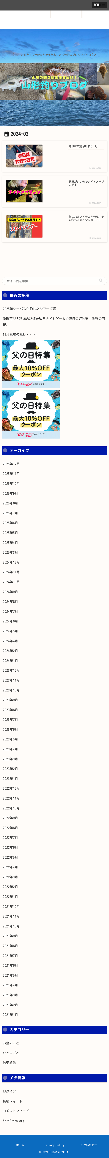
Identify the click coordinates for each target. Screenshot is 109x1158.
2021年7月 (10, 955)
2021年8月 (10, 946)
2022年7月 (10, 837)
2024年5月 (10, 631)
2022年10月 (11, 808)
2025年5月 (10, 533)
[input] (54, 281)
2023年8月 (10, 710)
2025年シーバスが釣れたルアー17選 (29, 309)
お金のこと (11, 1043)
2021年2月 (10, 1005)
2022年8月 (10, 828)
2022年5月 (10, 857)
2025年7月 (10, 513)
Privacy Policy (54, 1145)
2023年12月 (11, 670)
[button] (100, 281)
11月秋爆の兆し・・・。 (21, 334)
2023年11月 (11, 680)
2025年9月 (10, 493)
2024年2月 (10, 651)
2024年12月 (11, 562)
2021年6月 (10, 965)
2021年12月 (11, 906)
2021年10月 (11, 926)
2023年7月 (10, 719)
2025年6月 (10, 523)
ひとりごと (11, 1053)
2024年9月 (10, 591)
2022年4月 (10, 867)
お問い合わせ (89, 1145)
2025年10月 (11, 483)
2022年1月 (10, 896)
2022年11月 (11, 798)
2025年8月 (10, 503)
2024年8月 (10, 601)
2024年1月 (10, 660)
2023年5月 (10, 739)
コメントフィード (16, 1111)
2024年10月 (11, 582)
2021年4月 (10, 985)
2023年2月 (10, 769)
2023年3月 (10, 759)
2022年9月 (10, 818)
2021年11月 (11, 916)
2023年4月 (10, 749)
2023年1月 (10, 778)
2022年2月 (10, 887)
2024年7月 (10, 611)
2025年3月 (10, 552)
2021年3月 (10, 995)
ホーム (20, 1145)
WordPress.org (13, 1121)
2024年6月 (10, 621)
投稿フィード (12, 1101)
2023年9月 (10, 700)
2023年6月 (10, 729)
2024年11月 (11, 572)
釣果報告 (9, 1063)
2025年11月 (11, 473)
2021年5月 (10, 975)
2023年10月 (11, 690)
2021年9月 (10, 936)
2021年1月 (10, 1014)
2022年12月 (11, 788)
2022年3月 (10, 877)
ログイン (9, 1091)
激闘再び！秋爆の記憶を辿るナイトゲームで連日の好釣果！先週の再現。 (54, 322)
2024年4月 (10, 641)
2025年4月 (10, 542)
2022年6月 (10, 847)
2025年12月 (11, 464)
